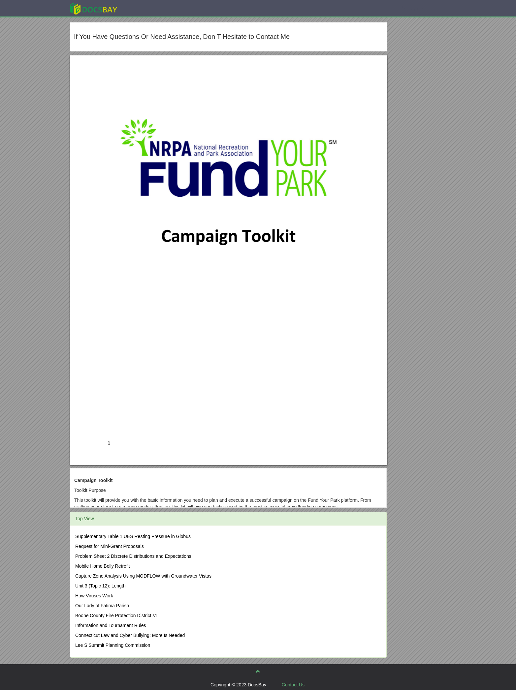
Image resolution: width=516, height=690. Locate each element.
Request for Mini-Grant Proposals (109, 546)
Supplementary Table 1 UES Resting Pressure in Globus (133, 536)
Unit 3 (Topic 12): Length (100, 585)
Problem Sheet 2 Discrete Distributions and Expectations (133, 556)
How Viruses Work (94, 595)
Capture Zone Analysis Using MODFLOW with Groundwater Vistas (143, 576)
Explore (143, 8)
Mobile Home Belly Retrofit (102, 566)
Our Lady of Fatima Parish (102, 605)
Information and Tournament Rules (110, 625)
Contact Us (293, 684)
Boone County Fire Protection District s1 (116, 615)
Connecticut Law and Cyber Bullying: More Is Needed (130, 635)
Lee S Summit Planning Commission (112, 645)
